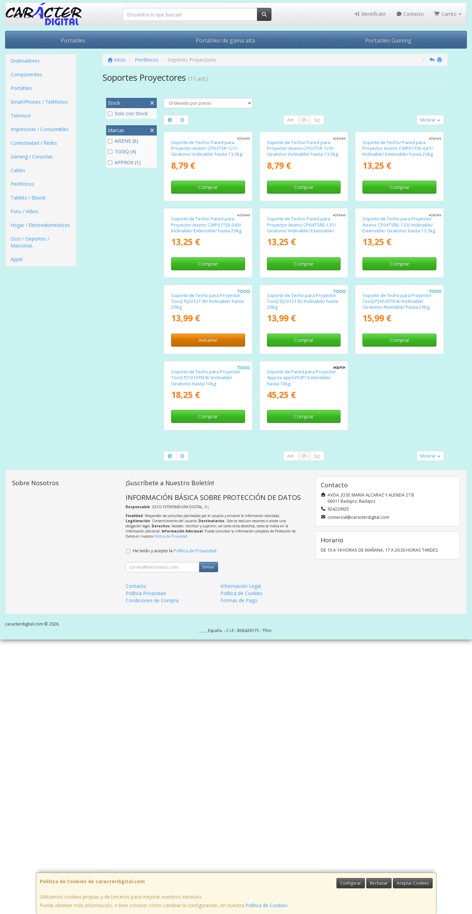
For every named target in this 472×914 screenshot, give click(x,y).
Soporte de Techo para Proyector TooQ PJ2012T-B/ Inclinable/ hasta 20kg (302, 507)
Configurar (350, 883)
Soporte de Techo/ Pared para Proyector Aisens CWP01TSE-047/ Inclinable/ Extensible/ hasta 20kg (397, 217)
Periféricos (22, 184)
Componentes (26, 74)
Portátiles (21, 88)
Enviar (208, 841)
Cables (18, 170)
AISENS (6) (123, 141)
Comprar (208, 256)
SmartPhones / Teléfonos (39, 102)
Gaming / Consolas (32, 156)
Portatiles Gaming (388, 40)
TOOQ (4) (122, 151)
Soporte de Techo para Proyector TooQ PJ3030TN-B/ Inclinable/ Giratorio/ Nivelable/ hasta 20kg (397, 507)
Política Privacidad (146, 867)
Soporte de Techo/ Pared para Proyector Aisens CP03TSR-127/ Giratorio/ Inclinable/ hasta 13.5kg (206, 217)
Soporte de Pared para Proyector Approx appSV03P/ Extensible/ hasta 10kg (301, 652)
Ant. (291, 120)
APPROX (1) (124, 162)
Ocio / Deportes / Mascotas (30, 242)
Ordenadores (25, 60)
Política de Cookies (266, 905)
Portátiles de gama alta (225, 40)
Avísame (208, 545)
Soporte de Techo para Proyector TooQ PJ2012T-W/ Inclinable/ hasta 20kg (207, 507)
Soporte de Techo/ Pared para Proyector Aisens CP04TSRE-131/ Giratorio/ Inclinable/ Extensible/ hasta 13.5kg (301, 365)
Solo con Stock (128, 113)
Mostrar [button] (430, 120)
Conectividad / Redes (34, 143)
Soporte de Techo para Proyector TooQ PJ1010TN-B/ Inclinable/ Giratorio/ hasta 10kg (205, 652)
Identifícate (370, 14)
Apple (17, 259)
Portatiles (73, 40)
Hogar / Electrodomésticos (40, 225)
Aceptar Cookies (413, 883)
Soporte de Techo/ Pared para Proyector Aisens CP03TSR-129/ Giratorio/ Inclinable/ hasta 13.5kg (302, 217)
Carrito (447, 14)
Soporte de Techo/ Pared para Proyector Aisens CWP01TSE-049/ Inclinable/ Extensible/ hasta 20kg (206, 362)
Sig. (317, 120)
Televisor (21, 115)
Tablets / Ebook (28, 197)
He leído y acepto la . (175, 825)
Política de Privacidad (170, 810)
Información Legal (240, 860)
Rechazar (379, 883)
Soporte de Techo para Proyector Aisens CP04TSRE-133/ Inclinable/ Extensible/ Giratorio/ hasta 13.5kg (398, 362)
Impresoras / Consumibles (40, 129)
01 (304, 120)
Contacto (410, 14)
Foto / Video (24, 211)
